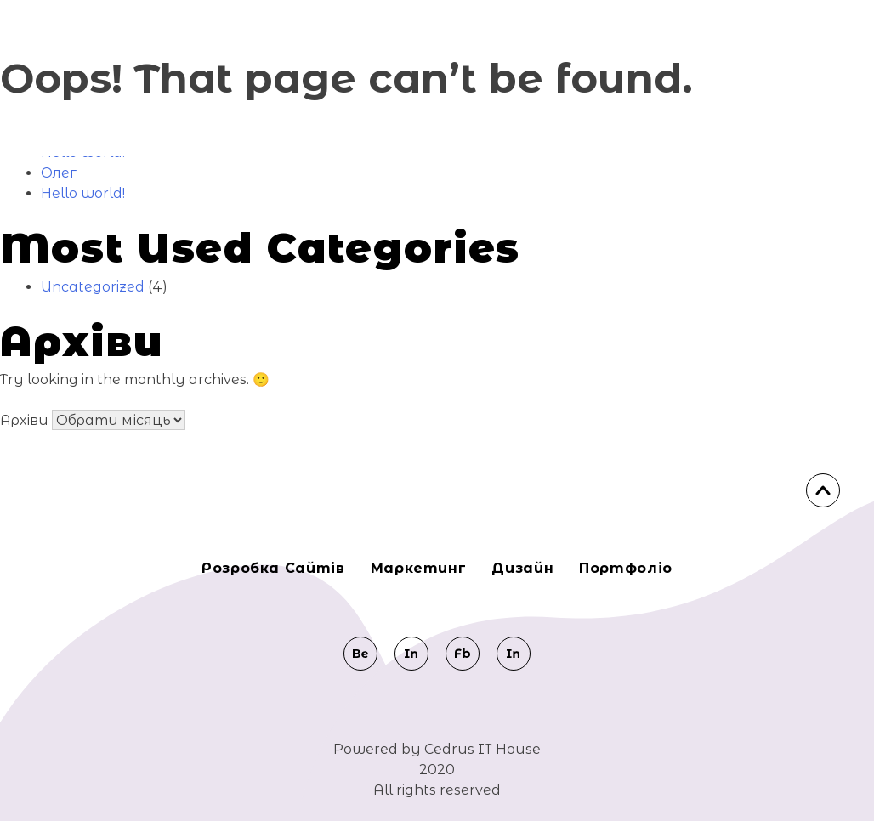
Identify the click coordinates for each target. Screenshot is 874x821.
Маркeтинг (419, 568)
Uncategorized (93, 287)
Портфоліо (626, 568)
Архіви (24, 420)
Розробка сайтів (273, 568)
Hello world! (83, 193)
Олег (59, 173)
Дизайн (522, 568)
